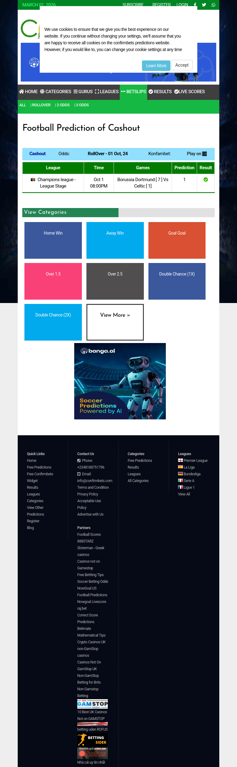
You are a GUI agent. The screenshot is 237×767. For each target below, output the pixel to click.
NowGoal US (87, 588)
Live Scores (189, 91)
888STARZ (85, 541)
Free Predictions (39, 467)
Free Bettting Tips (90, 575)
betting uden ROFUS (92, 737)
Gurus (83, 91)
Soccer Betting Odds (92, 581)
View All (184, 494)
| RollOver (41, 105)
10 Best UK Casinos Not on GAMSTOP (92, 718)
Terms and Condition (93, 487)
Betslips (133, 91)
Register (33, 521)
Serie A (186, 481)
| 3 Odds (81, 105)
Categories (55, 91)
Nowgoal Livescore (91, 602)
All (22, 105)
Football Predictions (92, 595)
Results (160, 91)
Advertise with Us (90, 514)
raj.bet (81, 608)
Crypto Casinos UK (91, 642)
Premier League (192, 460)
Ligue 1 (186, 487)
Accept (182, 65)
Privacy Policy (87, 494)
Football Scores (89, 534)
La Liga (186, 467)
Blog (30, 528)
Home (28, 91)
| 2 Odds (62, 105)
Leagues (107, 91)
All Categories (138, 481)
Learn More (156, 65)
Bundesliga (189, 474)
